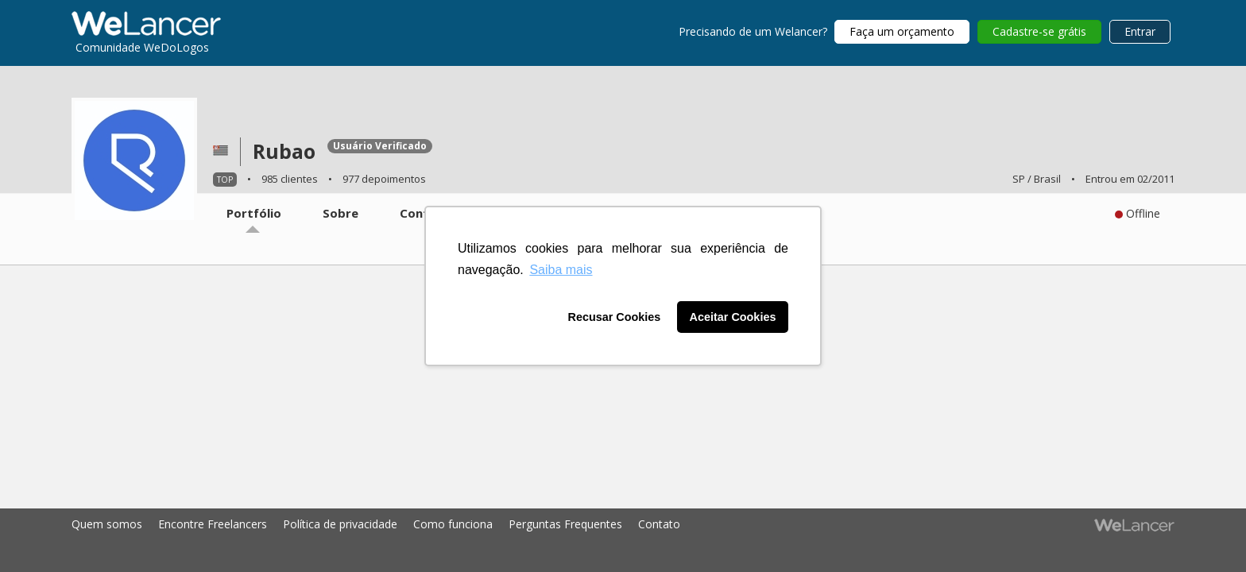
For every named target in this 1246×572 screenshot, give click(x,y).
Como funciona (453, 523)
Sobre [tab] (340, 213)
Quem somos (107, 523)
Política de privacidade (340, 523)
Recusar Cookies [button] (614, 317)
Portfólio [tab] (253, 213)
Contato (659, 523)
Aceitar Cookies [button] (733, 317)
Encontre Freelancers (212, 523)
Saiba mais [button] (560, 269)
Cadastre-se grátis (1039, 31)
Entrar (1139, 31)
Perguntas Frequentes (565, 523)
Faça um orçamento (901, 31)
